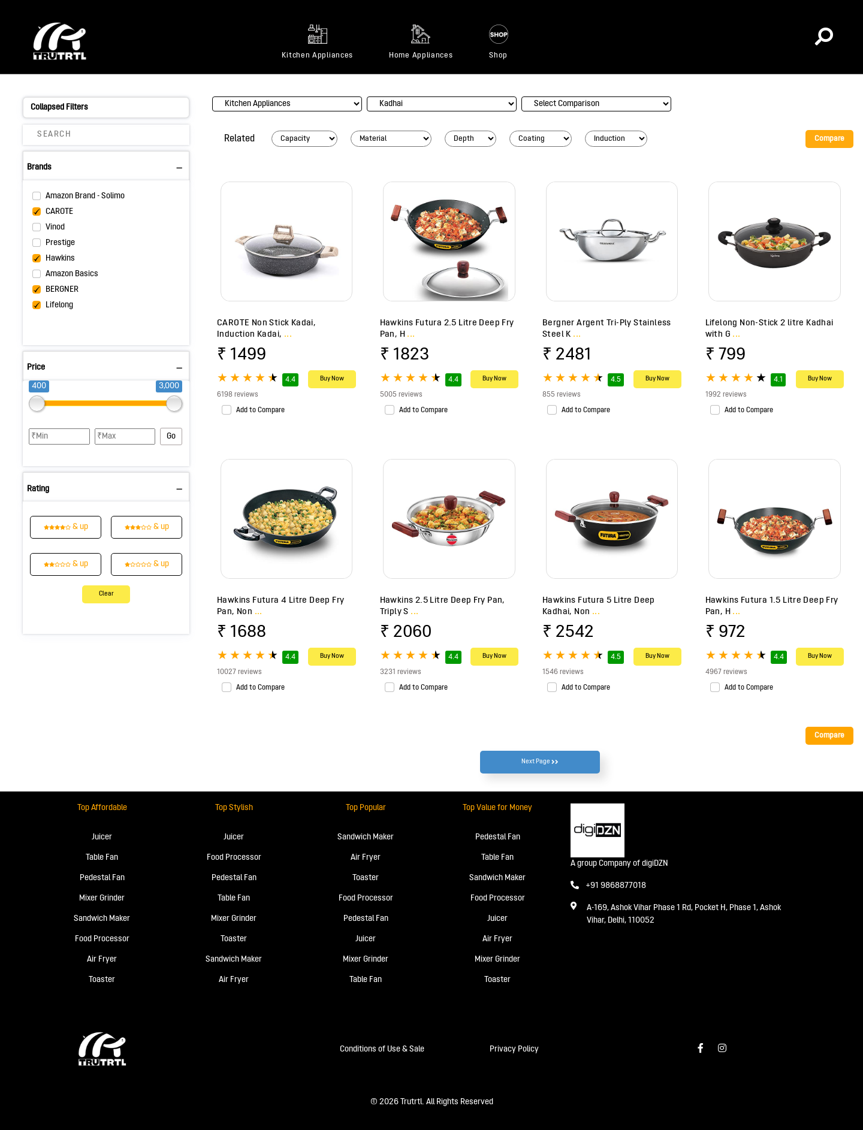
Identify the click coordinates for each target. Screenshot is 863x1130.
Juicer (102, 837)
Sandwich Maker (102, 918)
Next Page (540, 762)
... (288, 334)
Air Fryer (102, 959)
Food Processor (102, 939)
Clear (106, 594)
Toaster (102, 979)
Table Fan (102, 857)
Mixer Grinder (102, 898)
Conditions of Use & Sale (382, 1049)
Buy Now (332, 379)
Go (171, 436)
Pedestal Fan (102, 878)
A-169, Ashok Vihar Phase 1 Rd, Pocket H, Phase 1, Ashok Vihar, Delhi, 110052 (684, 914)
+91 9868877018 (608, 885)
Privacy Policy (514, 1049)
